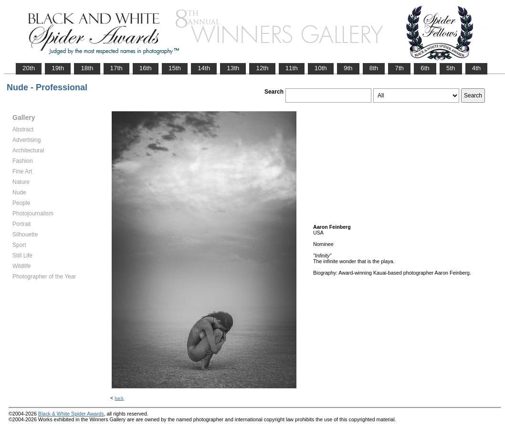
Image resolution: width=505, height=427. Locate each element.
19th (57, 68)
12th (262, 68)
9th (348, 68)
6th (425, 68)
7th (399, 68)
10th (320, 68)
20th (28, 68)
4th (476, 68)
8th (374, 68)
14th (203, 68)
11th (291, 68)
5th (451, 68)
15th (174, 68)
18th (86, 68)
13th (232, 68)
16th (145, 68)
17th (116, 68)
